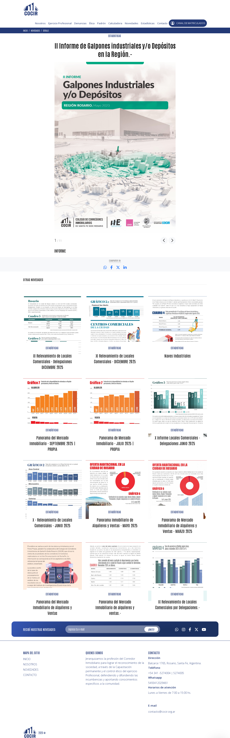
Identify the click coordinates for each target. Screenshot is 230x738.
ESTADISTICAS (114, 35)
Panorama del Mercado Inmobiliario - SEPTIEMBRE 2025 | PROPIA (52, 443)
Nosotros (40, 23)
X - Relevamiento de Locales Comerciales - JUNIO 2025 (52, 521)
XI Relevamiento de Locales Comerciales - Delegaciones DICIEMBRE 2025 (52, 361)
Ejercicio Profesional (60, 23)
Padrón (101, 23)
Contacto (162, 23)
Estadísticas (148, 23)
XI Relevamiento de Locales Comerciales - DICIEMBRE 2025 (115, 358)
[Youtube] (204, 628)
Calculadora (115, 23)
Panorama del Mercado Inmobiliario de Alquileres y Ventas (52, 606)
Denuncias (80, 23)
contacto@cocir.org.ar (161, 710)
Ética (92, 23)
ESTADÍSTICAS (52, 347)
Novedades (131, 23)
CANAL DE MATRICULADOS (188, 23)
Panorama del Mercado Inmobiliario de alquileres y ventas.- (114, 606)
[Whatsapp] (176, 628)
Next (172, 240)
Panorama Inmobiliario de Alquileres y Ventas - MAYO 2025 (115, 521)
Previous (164, 240)
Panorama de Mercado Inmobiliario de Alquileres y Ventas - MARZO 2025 (177, 524)
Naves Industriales (177, 355)
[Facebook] (190, 628)
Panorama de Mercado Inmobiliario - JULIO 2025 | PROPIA (115, 443)
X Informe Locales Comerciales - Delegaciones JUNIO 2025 (177, 440)
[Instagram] (183, 628)
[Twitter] (196, 628)
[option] (115, 147)
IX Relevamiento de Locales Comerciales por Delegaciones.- (177, 603)
